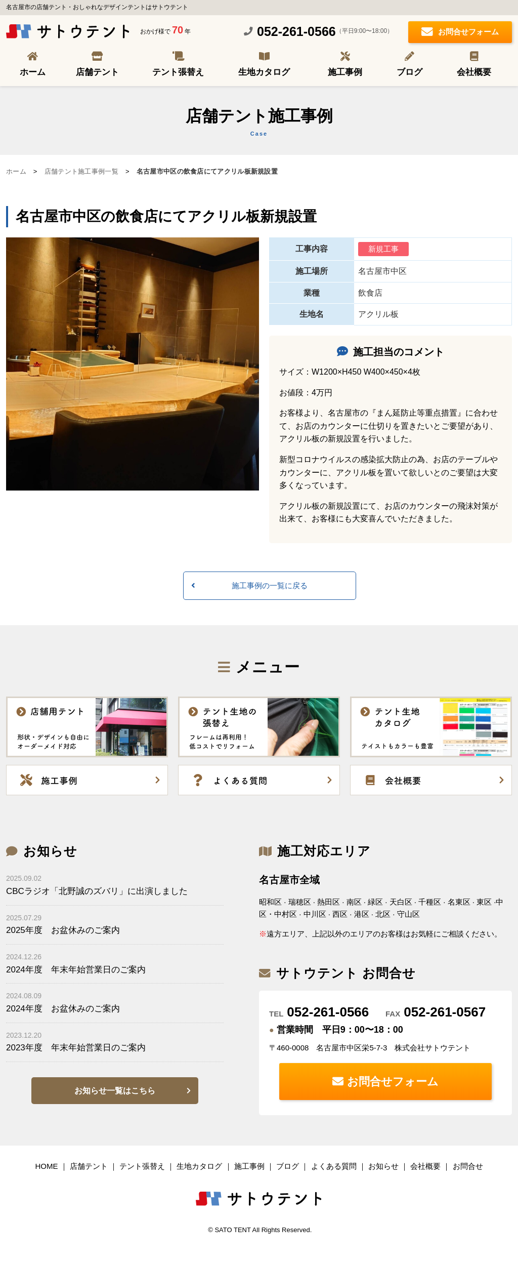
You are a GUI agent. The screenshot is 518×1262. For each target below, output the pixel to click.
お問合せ (468, 1166)
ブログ (409, 72)
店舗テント (97, 72)
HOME (46, 1166)
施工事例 (345, 72)
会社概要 (474, 72)
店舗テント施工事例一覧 (81, 171)
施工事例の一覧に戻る (270, 585)
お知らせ (383, 1166)
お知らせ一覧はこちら (114, 1090)
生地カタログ (264, 72)
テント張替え (178, 72)
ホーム (33, 72)
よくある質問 (334, 1166)
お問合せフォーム (460, 32)
